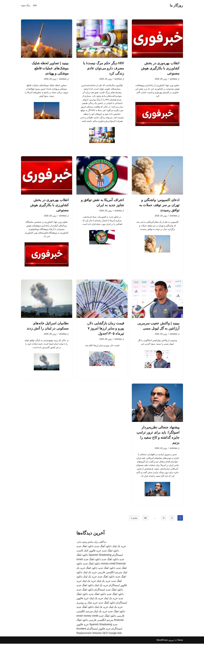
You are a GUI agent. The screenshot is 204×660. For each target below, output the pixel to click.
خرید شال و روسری (87, 619)
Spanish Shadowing (100, 571)
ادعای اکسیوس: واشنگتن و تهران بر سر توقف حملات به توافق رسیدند (159, 212)
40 (145, 534)
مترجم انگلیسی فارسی (109, 588)
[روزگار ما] (176, 5)
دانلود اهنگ (91, 584)
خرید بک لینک (119, 562)
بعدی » (133, 534)
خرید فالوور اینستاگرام (99, 645)
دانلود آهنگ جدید (103, 562)
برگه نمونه (26, 5)
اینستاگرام (99, 606)
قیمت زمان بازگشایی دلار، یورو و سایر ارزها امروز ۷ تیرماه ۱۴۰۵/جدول (105, 337)
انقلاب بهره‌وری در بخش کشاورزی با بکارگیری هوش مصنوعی (160, 68)
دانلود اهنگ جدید (85, 562)
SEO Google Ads (112, 649)
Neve (180, 656)
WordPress (162, 656)
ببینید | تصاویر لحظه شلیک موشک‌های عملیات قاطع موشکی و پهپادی (50, 68)
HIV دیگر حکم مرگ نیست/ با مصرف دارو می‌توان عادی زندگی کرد (103, 68)
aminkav (173, 79)
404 (35, 5)
